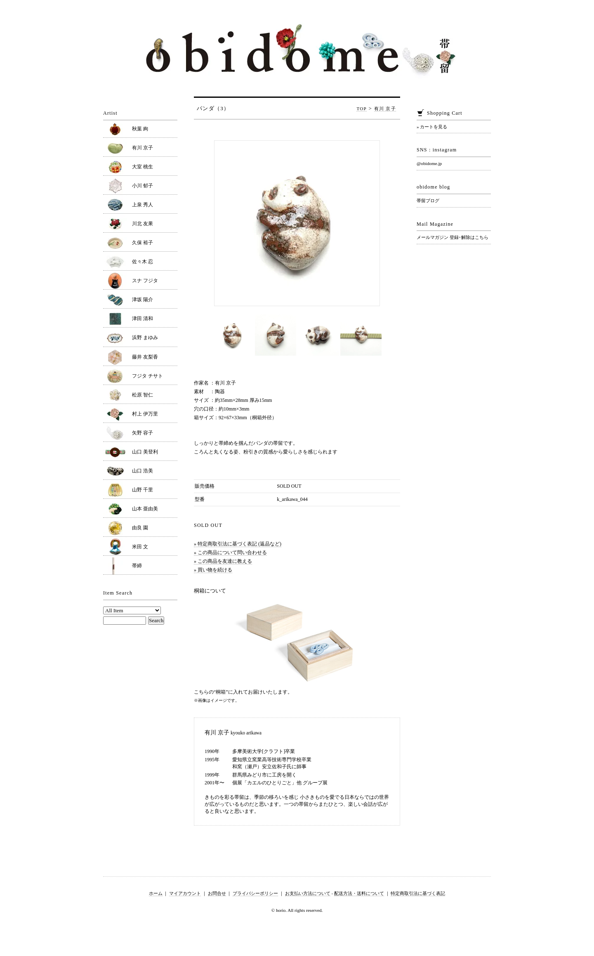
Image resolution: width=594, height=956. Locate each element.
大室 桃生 (142, 167)
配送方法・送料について (359, 893)
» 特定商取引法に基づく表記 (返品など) (237, 544)
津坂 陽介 (142, 299)
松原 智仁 (142, 395)
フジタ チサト (147, 376)
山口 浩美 (142, 471)
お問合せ (217, 893)
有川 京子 (385, 108)
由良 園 (140, 528)
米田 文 (140, 547)
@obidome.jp (429, 163)
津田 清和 (142, 318)
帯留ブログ (428, 200)
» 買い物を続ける (213, 570)
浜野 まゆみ (145, 337)
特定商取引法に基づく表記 (418, 893)
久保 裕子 (142, 242)
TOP (361, 108)
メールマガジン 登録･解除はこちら (452, 237)
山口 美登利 (145, 452)
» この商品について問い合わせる (230, 552)
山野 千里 (142, 490)
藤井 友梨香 (145, 357)
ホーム (156, 893)
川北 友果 (142, 224)
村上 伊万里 (145, 414)
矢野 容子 (142, 433)
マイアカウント (185, 893)
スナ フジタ (145, 280)
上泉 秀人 (142, 205)
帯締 (137, 566)
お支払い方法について (307, 893)
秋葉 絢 (140, 129)
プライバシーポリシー (255, 893)
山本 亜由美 (145, 509)
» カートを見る (432, 126)
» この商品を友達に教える (223, 561)
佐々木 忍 (142, 261)
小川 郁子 (142, 186)
